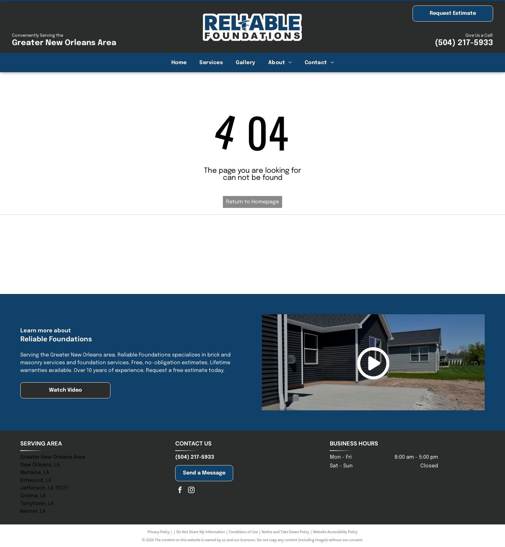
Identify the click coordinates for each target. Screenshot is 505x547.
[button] (211, 62)
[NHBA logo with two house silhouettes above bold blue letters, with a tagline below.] (252, 237)
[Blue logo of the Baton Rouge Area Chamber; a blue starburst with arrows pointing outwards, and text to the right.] (406, 271)
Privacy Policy (159, 531)
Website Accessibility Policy (335, 531)
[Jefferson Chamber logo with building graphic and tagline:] (98, 271)
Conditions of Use (243, 531)
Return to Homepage (252, 202)
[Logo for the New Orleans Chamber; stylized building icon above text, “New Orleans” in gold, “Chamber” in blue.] (252, 271)
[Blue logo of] (98, 237)
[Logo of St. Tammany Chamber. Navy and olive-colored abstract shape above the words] (406, 237)
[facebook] (180, 490)
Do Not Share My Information (200, 531)
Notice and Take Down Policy (286, 531)
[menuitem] (179, 62)
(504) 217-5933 (464, 43)
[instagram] (191, 490)
